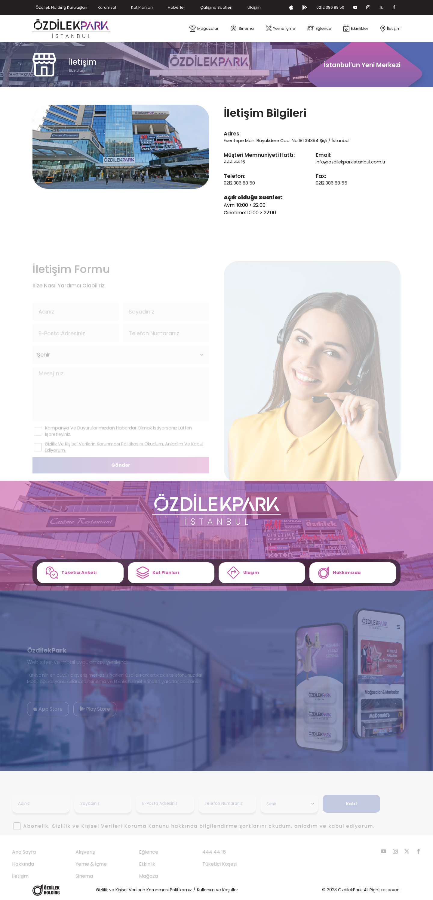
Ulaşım (254, 7)
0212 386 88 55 (331, 183)
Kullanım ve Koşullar (217, 890)
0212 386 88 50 (330, 7)
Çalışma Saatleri (216, 7)
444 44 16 (234, 162)
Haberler (176, 7)
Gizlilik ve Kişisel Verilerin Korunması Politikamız (144, 890)
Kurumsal (107, 7)
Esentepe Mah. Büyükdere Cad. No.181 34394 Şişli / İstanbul (286, 141)
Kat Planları (142, 7)
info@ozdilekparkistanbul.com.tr (350, 162)
